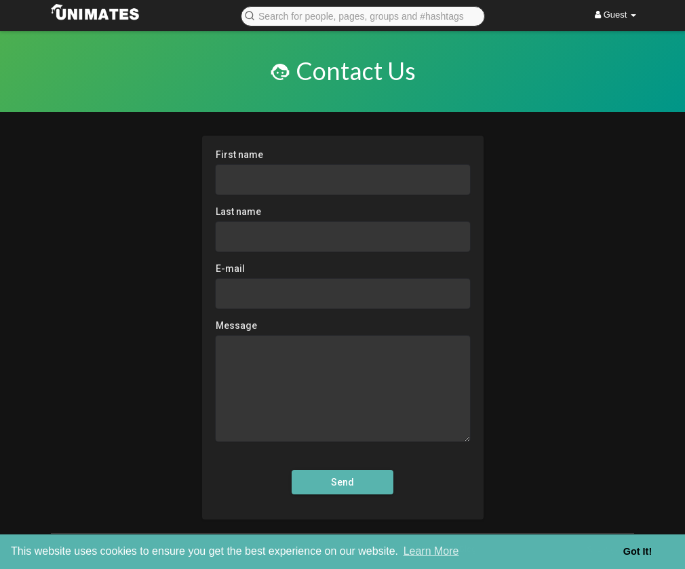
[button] (363, 15)
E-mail (230, 268)
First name (239, 154)
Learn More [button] (431, 551)
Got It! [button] (637, 551)
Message (236, 325)
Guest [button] (615, 14)
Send (342, 482)
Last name (238, 211)
